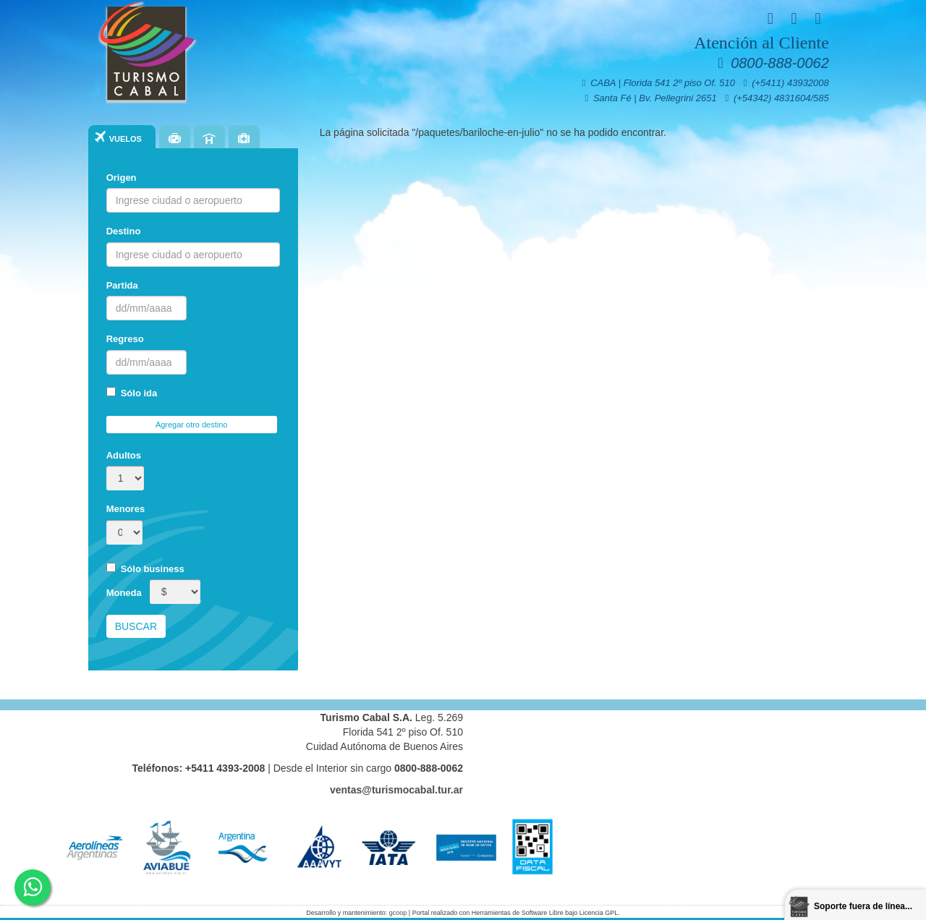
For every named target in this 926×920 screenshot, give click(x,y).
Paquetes (175, 138)
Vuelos (125, 139)
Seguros (244, 138)
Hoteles (209, 138)
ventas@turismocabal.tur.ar (396, 790)
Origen (121, 177)
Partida (122, 285)
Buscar (136, 626)
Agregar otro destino (192, 424)
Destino (123, 231)
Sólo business (145, 568)
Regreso (125, 338)
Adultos (123, 455)
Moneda (124, 592)
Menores (125, 508)
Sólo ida (132, 393)
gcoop (398, 912)
